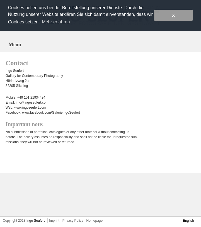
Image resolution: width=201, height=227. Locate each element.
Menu (15, 44)
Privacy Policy (72, 221)
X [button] (173, 15)
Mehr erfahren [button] (56, 21)
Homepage (94, 221)
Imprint (54, 221)
